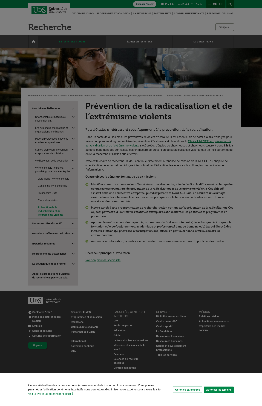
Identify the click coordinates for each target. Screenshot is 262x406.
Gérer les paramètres (187, 389)
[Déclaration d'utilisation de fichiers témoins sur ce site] (131, 389)
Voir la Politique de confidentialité (49, 393)
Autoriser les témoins (218, 389)
